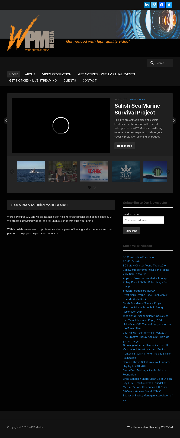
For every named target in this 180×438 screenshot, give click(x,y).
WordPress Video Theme (142, 427)
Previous (5, 120)
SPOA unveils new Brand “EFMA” (142, 391)
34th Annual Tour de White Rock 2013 (145, 332)
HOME (13, 74)
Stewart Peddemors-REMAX (139, 290)
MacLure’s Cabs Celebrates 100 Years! (145, 387)
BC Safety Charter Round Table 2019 (144, 265)
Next (174, 120)
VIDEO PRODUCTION (56, 74)
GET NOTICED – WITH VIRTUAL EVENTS (106, 74)
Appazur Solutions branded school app (146, 278)
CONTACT (90, 80)
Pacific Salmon (137, 99)
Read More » (125, 145)
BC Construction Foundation (139, 257)
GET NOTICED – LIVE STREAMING (33, 80)
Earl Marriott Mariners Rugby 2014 (142, 320)
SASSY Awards (131, 261)
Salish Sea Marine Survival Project (142, 303)
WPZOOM (167, 427)
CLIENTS (70, 80)
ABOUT (30, 74)
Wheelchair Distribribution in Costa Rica (145, 315)
